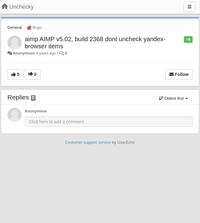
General (14, 27)
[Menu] (189, 7)
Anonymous (24, 53)
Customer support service (88, 142)
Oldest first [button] (173, 98)
